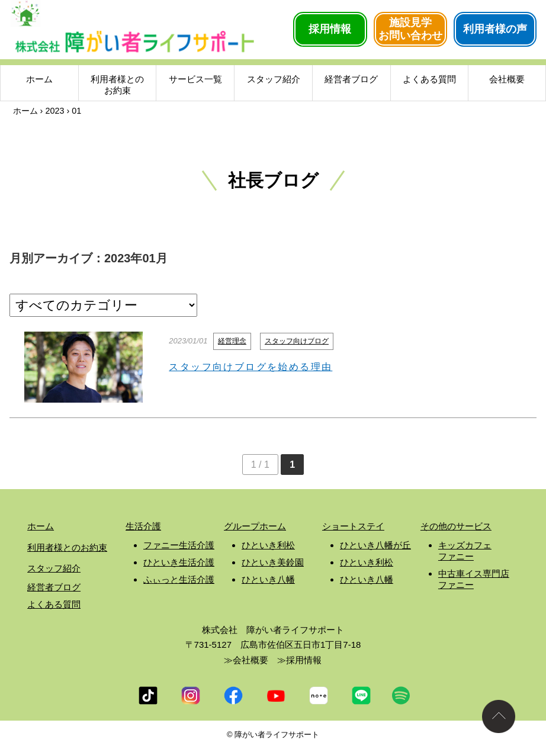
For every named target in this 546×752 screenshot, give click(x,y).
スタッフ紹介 (273, 80)
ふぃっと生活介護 (178, 579)
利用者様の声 (495, 29)
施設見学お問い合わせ (410, 29)
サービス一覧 (195, 80)
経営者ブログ (351, 80)
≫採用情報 (299, 660)
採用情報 (330, 29)
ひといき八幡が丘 (375, 545)
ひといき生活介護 (178, 562)
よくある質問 (429, 80)
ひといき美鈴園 (273, 562)
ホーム (39, 80)
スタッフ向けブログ (297, 341)
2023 (54, 110)
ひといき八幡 (268, 579)
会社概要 (507, 80)
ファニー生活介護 (178, 545)
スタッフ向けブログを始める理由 (250, 367)
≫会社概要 (246, 660)
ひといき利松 (268, 545)
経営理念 (232, 341)
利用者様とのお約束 (117, 86)
